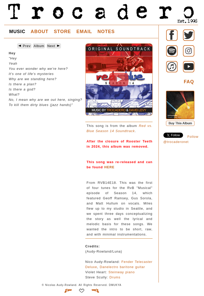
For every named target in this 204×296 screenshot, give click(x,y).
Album (39, 46)
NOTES (106, 31)
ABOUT (39, 31)
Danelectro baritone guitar (122, 267)
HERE (109, 167)
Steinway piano (121, 272)
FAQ (189, 81)
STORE (62, 31)
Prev (24, 46)
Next (53, 46)
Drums (114, 277)
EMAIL (84, 31)
